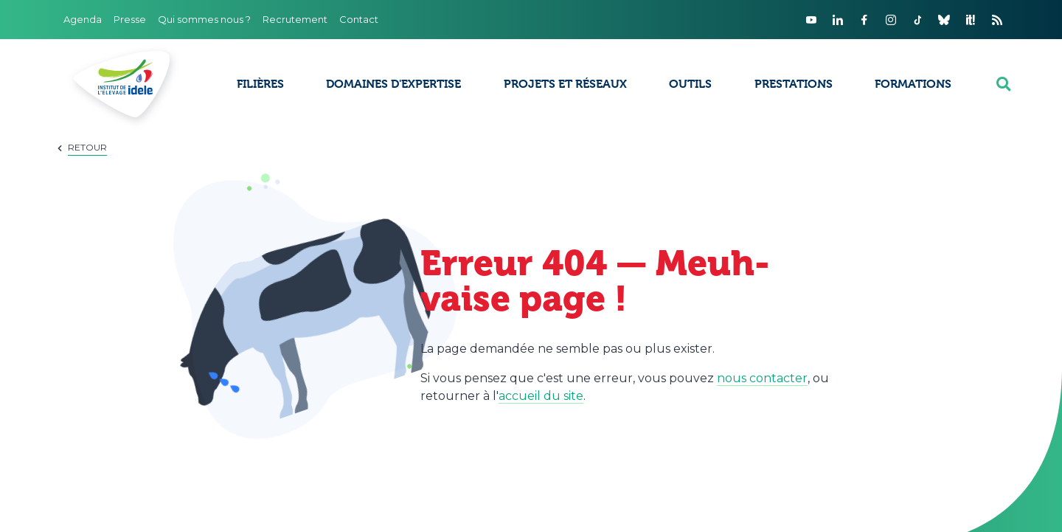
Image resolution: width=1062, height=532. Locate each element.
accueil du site (541, 396)
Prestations (793, 84)
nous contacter (762, 378)
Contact (358, 19)
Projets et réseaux (565, 84)
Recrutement (295, 19)
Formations (913, 84)
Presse (130, 19)
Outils (690, 84)
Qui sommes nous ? (204, 19)
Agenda (82, 19)
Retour (87, 147)
